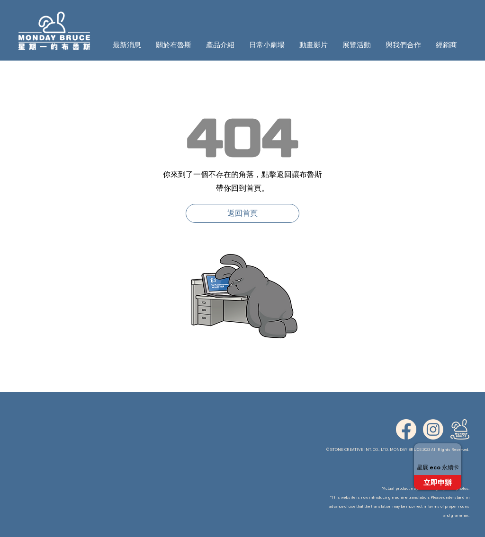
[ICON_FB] (406, 429)
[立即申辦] (437, 482)
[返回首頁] (242, 213)
